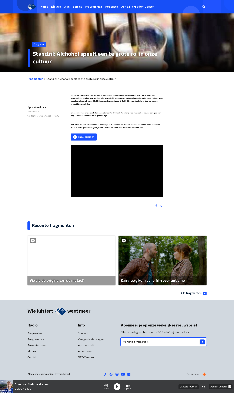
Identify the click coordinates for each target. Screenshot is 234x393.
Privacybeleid (62, 374)
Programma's (93, 7)
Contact (83, 333)
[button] (106, 387)
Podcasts (111, 7)
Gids (67, 7)
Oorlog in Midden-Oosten (137, 7)
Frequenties (34, 333)
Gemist (77, 7)
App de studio (86, 345)
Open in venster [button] (220, 386)
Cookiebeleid (193, 374)
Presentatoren (36, 345)
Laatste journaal (188, 387)
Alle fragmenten (194, 293)
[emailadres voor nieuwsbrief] (164, 342)
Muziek (31, 351)
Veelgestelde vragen (91, 339)
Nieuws (56, 7)
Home (44, 7)
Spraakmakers (36, 107)
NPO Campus (86, 357)
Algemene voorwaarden (40, 374)
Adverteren (85, 351)
